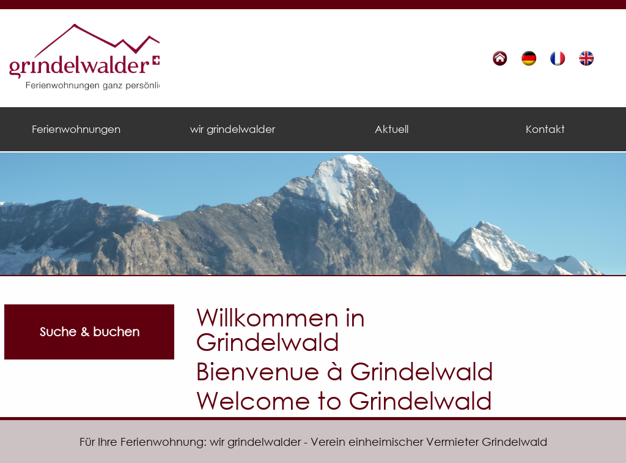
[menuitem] (78, 129)
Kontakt (545, 128)
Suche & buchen (89, 332)
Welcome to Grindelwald (344, 400)
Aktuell (391, 128)
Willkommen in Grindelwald (280, 328)
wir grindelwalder (232, 128)
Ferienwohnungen (76, 128)
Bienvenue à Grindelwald (344, 370)
